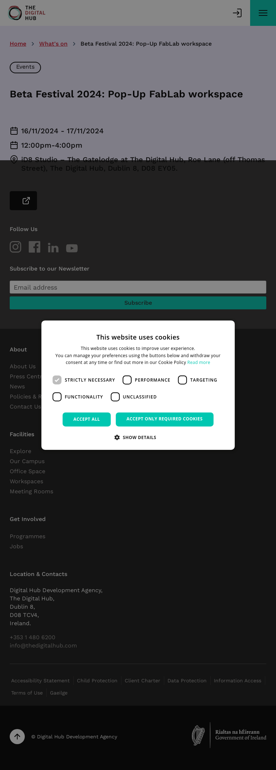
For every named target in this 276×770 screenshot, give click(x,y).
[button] (138, 437)
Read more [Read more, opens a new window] (198, 362)
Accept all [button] (86, 419)
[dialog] (138, 384)
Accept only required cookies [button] (164, 419)
